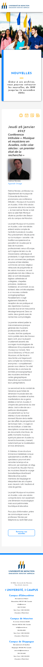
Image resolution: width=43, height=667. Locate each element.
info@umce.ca (21, 604)
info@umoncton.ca (21, 627)
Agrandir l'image (15, 184)
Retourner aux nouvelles (21, 533)
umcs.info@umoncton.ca (21, 650)
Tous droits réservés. (21, 585)
